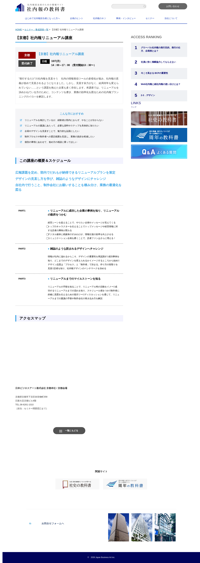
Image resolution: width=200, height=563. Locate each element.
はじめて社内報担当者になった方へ (42, 18)
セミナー (150, 18)
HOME (18, 29)
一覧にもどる (71, 430)
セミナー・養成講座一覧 (36, 29)
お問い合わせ (172, 6)
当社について (171, 18)
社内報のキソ (99, 18)
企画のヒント (76, 18)
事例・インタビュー (126, 18)
